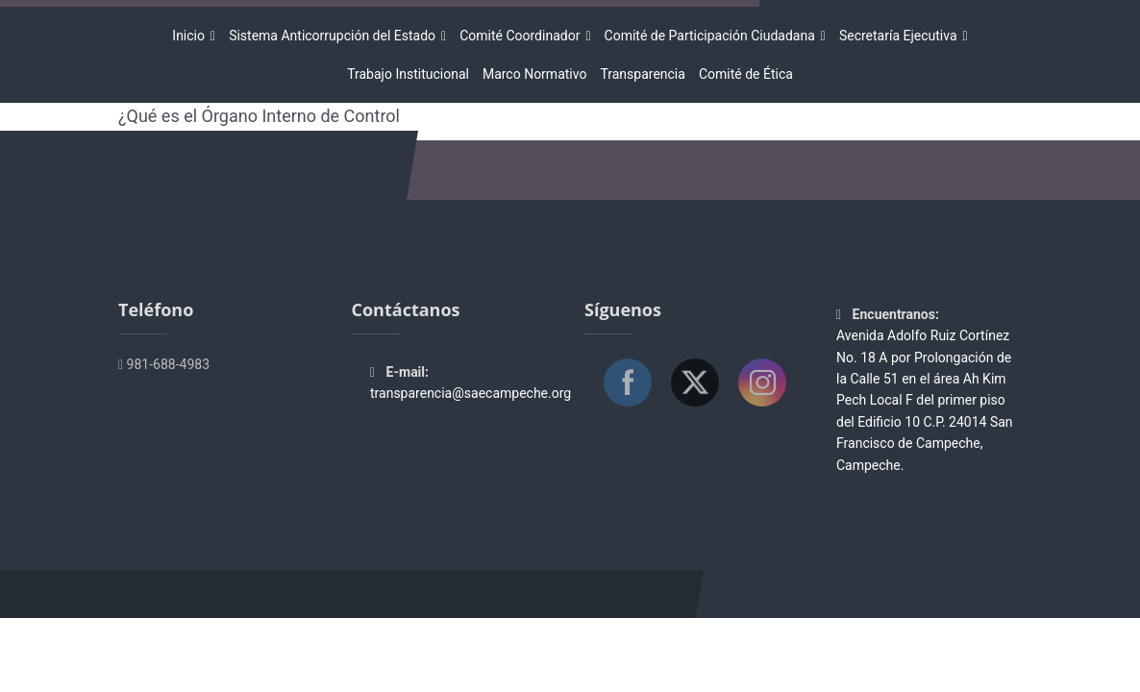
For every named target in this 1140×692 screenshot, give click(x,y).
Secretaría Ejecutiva (901, 35)
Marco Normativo (535, 74)
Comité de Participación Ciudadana (713, 35)
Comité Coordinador (522, 35)
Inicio (191, 35)
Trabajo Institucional (408, 74)
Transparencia (642, 74)
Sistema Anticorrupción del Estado (335, 35)
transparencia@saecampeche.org (470, 393)
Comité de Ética (746, 74)
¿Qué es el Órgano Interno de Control (259, 116)
